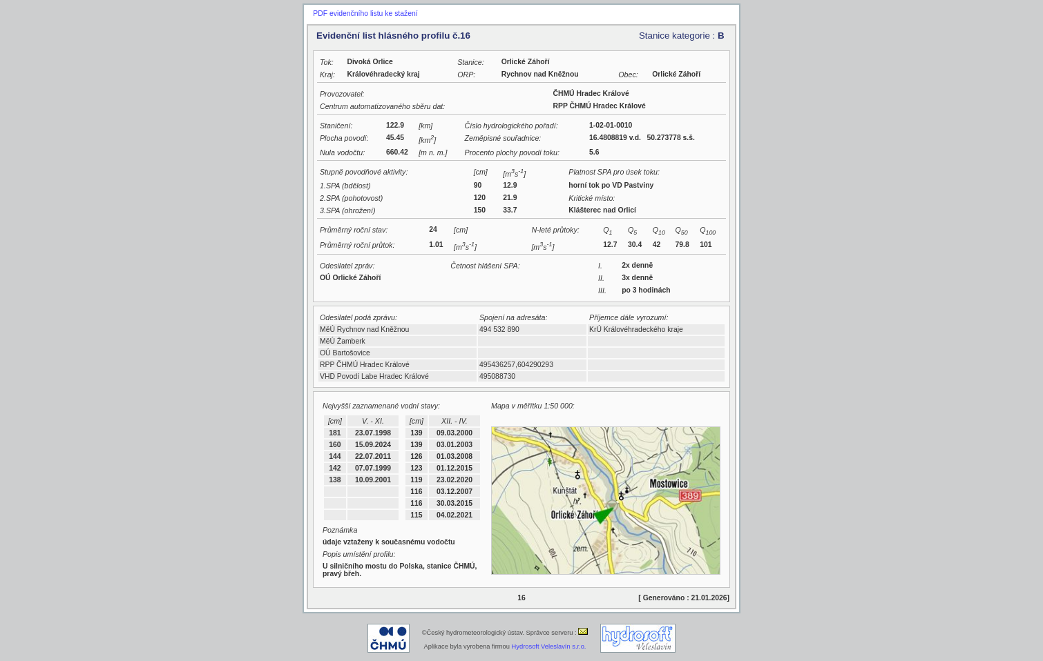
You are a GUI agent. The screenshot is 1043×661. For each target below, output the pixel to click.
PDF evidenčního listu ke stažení (365, 13)
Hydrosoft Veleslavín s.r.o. (549, 646)
